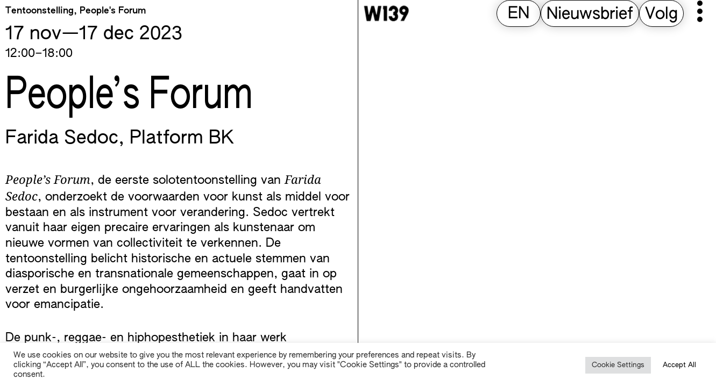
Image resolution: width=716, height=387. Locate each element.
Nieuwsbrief (590, 14)
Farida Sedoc (61, 139)
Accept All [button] (679, 365)
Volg (661, 14)
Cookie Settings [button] (618, 365)
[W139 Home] (386, 13)
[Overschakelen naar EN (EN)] (518, 14)
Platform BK (182, 139)
